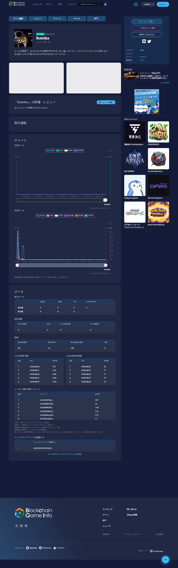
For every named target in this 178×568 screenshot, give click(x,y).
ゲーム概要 (18, 18)
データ (77, 18)
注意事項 (159, 534)
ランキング (37, 4)
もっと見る (164, 82)
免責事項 (106, 534)
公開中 (142, 60)
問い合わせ (132, 509)
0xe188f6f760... (46, 407)
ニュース (107, 526)
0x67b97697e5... (47, 411)
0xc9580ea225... (47, 415)
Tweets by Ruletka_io (134, 227)
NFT (60, 4)
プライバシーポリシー (133, 534)
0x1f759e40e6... (47, 419)
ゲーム (48, 4)
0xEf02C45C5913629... (43, 448)
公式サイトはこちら (147, 34)
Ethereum (143, 57)
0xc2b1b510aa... (47, 400)
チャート (57, 18)
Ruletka (42, 38)
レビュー (38, 18)
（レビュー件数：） (43, 42)
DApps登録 (132, 514)
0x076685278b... (47, 404)
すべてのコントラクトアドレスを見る (65, 454)
